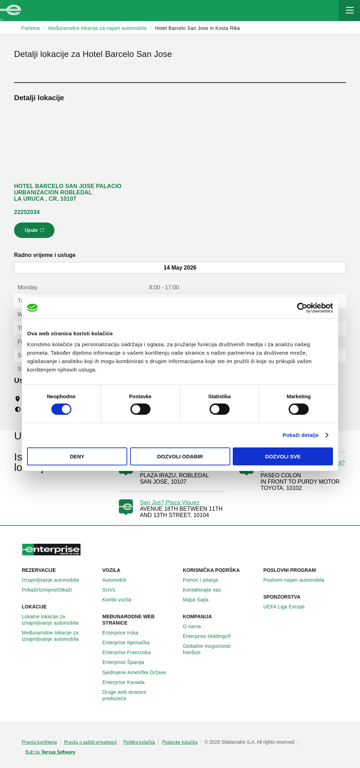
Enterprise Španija (127, 662)
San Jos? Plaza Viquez (170, 502)
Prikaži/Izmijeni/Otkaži (51, 590)
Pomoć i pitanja (204, 580)
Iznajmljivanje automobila (54, 580)
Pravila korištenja (39, 742)
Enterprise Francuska (130, 652)
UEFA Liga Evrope (288, 606)
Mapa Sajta (199, 599)
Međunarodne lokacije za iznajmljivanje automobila (59, 636)
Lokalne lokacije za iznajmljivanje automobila (59, 620)
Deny (77, 456)
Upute (35, 232)
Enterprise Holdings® (211, 636)
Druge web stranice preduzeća (139, 695)
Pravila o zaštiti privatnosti (90, 742)
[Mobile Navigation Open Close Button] (349, 10)
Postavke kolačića (180, 742)
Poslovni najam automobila (297, 580)
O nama (195, 626)
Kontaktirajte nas (206, 590)
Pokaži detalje (301, 435)
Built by (50, 752)
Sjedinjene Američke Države (138, 672)
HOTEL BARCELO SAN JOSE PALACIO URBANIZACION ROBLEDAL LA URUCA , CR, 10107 (68, 192)
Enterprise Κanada (127, 682)
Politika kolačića (139, 742)
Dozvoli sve (283, 456)
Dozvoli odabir (180, 456)
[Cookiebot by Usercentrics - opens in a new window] (302, 307)
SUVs (112, 590)
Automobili (118, 580)
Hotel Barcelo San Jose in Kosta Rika (197, 28)
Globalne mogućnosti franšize (220, 649)
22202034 (27, 212)
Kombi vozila (120, 599)
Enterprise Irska (124, 632)
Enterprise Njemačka (130, 642)
